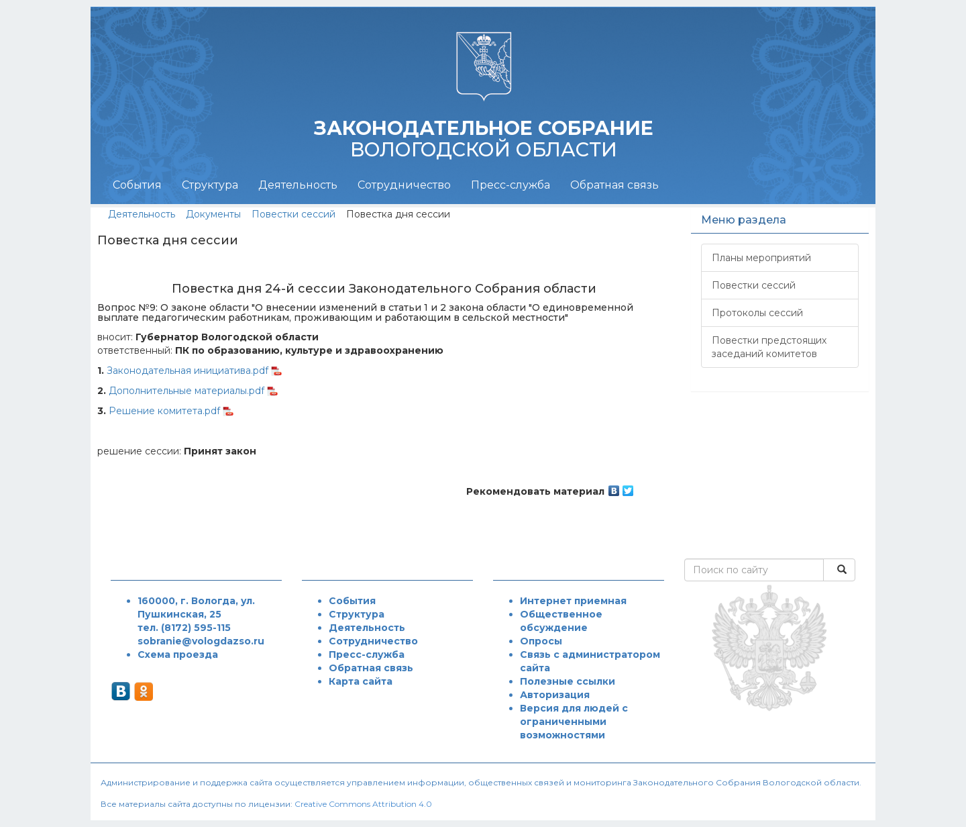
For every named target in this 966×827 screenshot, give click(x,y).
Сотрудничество (404, 185)
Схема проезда (178, 654)
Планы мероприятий (761, 258)
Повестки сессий (293, 214)
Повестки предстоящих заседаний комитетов (769, 347)
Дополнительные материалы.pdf (186, 391)
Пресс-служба (510, 185)
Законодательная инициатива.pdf (187, 370)
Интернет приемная (573, 601)
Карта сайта (360, 681)
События (137, 185)
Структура (210, 185)
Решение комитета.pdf (164, 411)
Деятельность (297, 185)
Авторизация (555, 695)
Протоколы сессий (757, 313)
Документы (213, 214)
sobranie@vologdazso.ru (201, 641)
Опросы (541, 641)
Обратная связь (614, 185)
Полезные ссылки (567, 681)
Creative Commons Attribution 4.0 (363, 804)
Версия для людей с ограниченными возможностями (574, 721)
